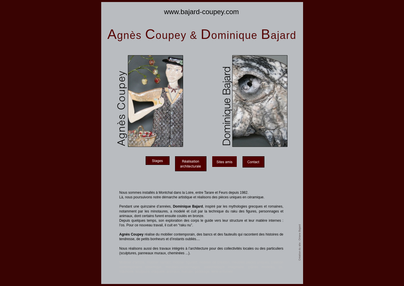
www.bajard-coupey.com (201, 12)
